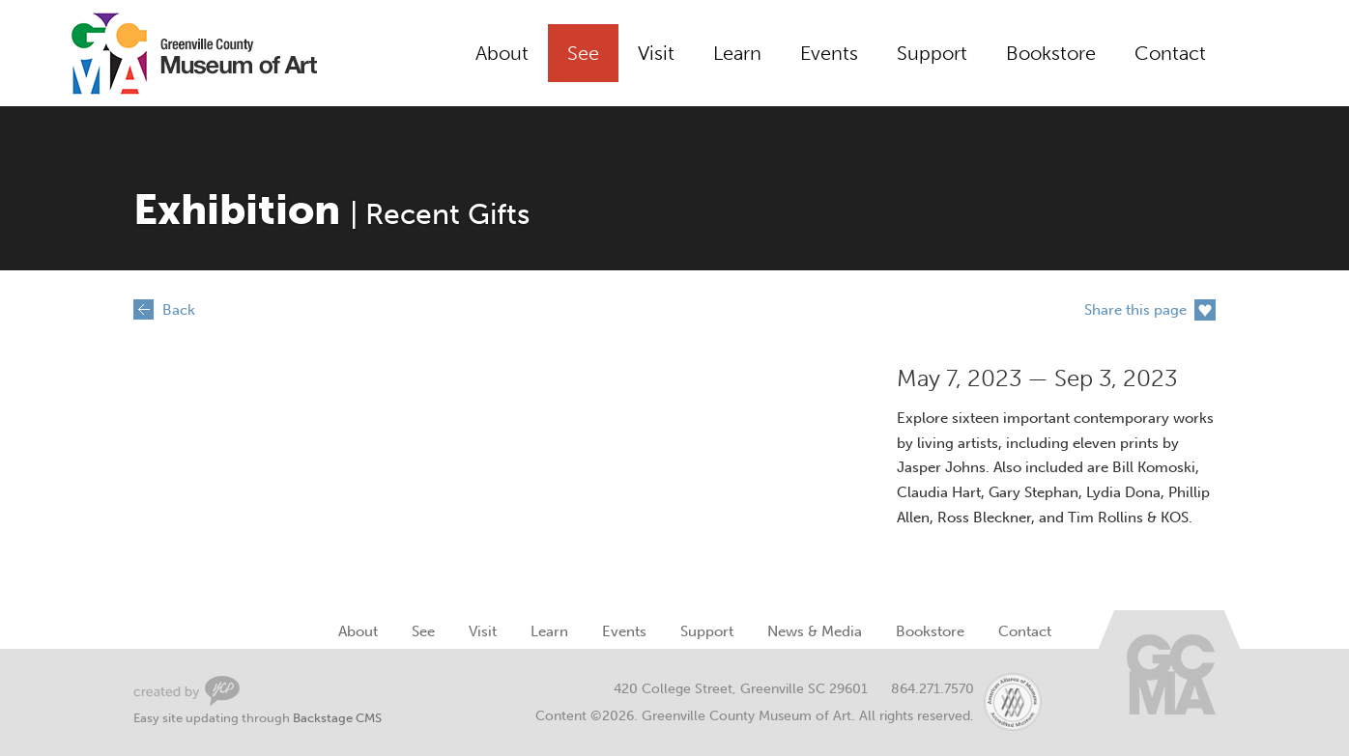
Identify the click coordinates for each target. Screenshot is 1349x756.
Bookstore (1051, 53)
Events (829, 53)
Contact (1170, 53)
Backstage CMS (337, 718)
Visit (656, 53)
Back (178, 310)
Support (932, 53)
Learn (737, 53)
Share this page (1135, 310)
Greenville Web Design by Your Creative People (186, 691)
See (583, 53)
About (502, 53)
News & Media (814, 631)
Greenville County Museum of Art (172, 53)
